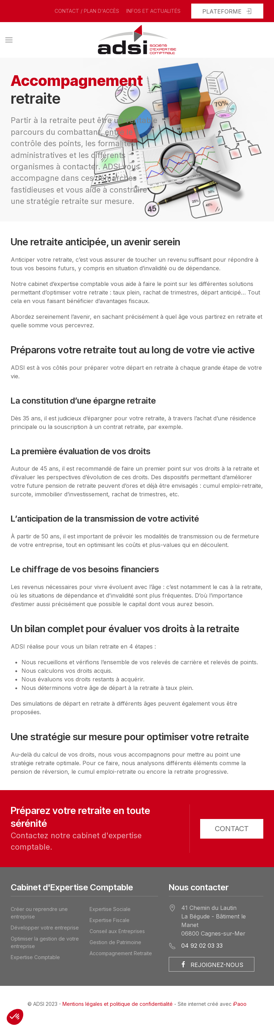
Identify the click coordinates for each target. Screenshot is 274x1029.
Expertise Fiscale (110, 920)
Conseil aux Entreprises (117, 931)
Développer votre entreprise (45, 928)
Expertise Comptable (35, 957)
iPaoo (240, 1004)
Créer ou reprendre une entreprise (39, 913)
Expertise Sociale (110, 909)
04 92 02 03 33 (202, 945)
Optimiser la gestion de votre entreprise (45, 942)
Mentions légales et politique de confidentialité (117, 1004)
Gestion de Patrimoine (115, 942)
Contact (232, 828)
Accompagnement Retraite (121, 953)
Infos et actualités (153, 11)
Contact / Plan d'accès (87, 11)
